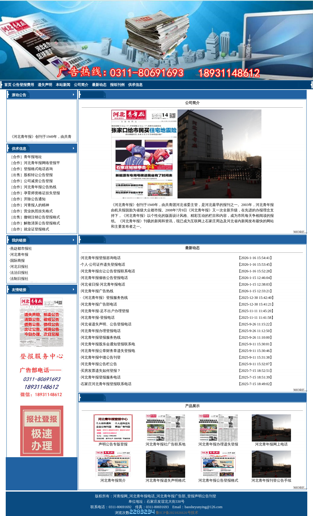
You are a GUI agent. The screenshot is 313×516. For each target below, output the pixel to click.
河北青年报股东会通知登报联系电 (108, 344)
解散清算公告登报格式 (42, 223)
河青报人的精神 (36, 205)
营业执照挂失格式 (38, 211)
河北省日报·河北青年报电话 (103, 284)
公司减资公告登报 (38, 181)
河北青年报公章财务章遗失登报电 (108, 351)
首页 (7, 85)
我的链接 (19, 240)
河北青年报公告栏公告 (99, 364)
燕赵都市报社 (21, 248)
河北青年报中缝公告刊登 (101, 357)
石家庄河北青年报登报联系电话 (106, 384)
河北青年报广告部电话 (99, 304)
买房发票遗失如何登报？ (101, 371)
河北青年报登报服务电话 (101, 377)
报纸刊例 (117, 85)
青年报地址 (33, 157)
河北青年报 (19, 254)
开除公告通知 (35, 199)
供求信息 (135, 85)
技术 (194, 513)
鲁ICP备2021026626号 (173, 513)
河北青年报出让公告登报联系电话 (108, 271)
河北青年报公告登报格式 (218, 480)
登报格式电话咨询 (38, 169)
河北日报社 (19, 266)
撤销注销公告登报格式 (42, 217)
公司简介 (81, 85)
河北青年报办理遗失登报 (218, 444)
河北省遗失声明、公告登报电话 (106, 324)
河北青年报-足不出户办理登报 (105, 311)
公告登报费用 (23, 85)
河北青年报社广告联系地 (165, 444)
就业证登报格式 (36, 229)
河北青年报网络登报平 (42, 163)
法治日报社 (19, 273)
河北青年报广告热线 (97, 291)
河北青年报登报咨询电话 (101, 258)
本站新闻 (63, 85)
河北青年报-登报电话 (98, 317)
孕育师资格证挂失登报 (42, 193)
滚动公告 (19, 95)
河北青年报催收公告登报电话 (104, 278)
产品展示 (192, 406)
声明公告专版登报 (113, 444)
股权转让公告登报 (38, 175)
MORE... (300, 232)
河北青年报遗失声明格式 (165, 480)
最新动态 (99, 85)
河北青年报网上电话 (271, 444)
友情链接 (19, 290)
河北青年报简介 (113, 480)
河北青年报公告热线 (40, 187)
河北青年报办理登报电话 (101, 331)
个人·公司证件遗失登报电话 (103, 264)
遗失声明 (45, 85)
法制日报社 (19, 279)
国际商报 (17, 260)
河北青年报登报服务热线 (101, 337)
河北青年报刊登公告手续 (271, 480)
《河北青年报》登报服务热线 (104, 298)
